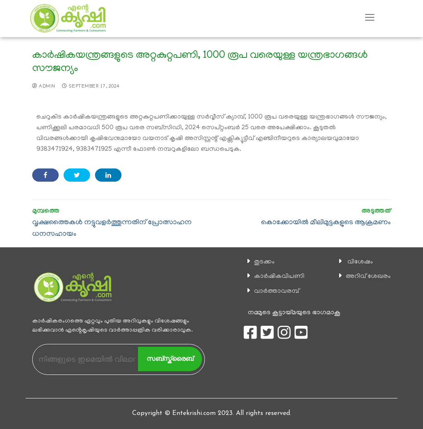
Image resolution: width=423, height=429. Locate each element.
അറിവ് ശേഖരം (368, 276)
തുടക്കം (264, 262)
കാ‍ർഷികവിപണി (279, 276)
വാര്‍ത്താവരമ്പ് (276, 291)
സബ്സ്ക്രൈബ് (170, 358)
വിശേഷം (360, 262)
